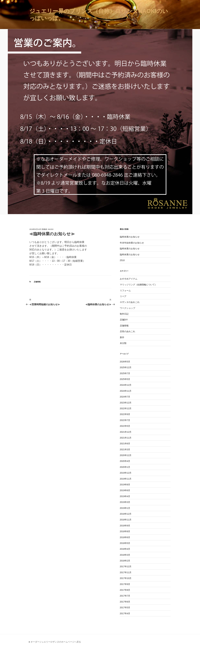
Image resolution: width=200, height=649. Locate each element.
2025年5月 (125, 379)
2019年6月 (125, 490)
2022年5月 (125, 426)
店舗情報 (37, 282)
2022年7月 (125, 420)
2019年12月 (126, 473)
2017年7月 (125, 595)
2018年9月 (125, 525)
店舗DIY (124, 319)
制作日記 (124, 314)
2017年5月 (125, 607)
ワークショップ (127, 308)
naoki (50, 229)
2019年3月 (125, 502)
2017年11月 (126, 572)
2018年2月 (125, 560)
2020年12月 (126, 455)
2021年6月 (125, 443)
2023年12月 (126, 402)
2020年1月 (125, 467)
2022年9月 (125, 414)
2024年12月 (126, 385)
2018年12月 (126, 514)
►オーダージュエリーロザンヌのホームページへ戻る (54, 642)
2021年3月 (125, 449)
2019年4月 (125, 496)
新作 (122, 337)
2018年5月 (125, 543)
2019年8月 (125, 484)
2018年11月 (126, 519)
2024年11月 (126, 391)
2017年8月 (125, 590)
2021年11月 (126, 437)
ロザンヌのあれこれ (130, 302)
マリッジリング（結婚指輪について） (138, 284)
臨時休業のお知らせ (130, 237)
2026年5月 (125, 361)
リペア (123, 296)
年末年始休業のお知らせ (132, 242)
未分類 (123, 343)
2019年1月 (125, 508)
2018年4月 (125, 549)
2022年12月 (126, 408)
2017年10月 (126, 578)
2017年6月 (125, 601)
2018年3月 (125, 555)
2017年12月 (126, 566)
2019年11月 (126, 479)
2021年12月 (126, 432)
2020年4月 (125, 461)
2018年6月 (125, 537)
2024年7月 (125, 396)
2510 (122, 260)
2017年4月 (125, 613)
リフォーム (125, 290)
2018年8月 (125, 531)
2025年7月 (125, 373)
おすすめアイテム (128, 279)
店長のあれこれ (127, 331)
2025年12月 (126, 367)
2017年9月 (125, 584)
